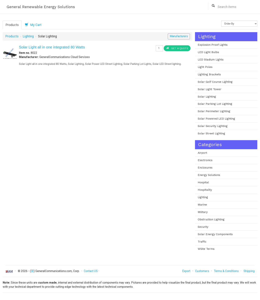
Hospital (203, 182)
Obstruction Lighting (211, 219)
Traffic (202, 241)
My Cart (33, 25)
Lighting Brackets (209, 74)
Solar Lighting (207, 96)
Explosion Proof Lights (213, 44)
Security (203, 226)
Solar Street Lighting (211, 133)
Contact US (91, 271)
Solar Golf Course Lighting (215, 81)
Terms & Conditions (226, 271)
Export (186, 271)
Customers (202, 271)
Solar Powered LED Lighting (216, 118)
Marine (202, 204)
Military (203, 212)
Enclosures (205, 167)
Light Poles (205, 67)
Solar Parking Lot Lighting (215, 103)
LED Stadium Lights (211, 59)
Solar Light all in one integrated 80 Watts (52, 47)
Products (12, 25)
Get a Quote (177, 48)
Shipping (249, 271)
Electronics (205, 160)
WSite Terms (206, 249)
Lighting (28, 36)
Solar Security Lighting (213, 126)
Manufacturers (179, 36)
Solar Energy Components (215, 234)
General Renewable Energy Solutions (41, 7)
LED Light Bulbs (208, 52)
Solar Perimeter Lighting (214, 111)
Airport (202, 152)
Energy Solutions (209, 175)
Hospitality (205, 189)
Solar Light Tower (209, 89)
